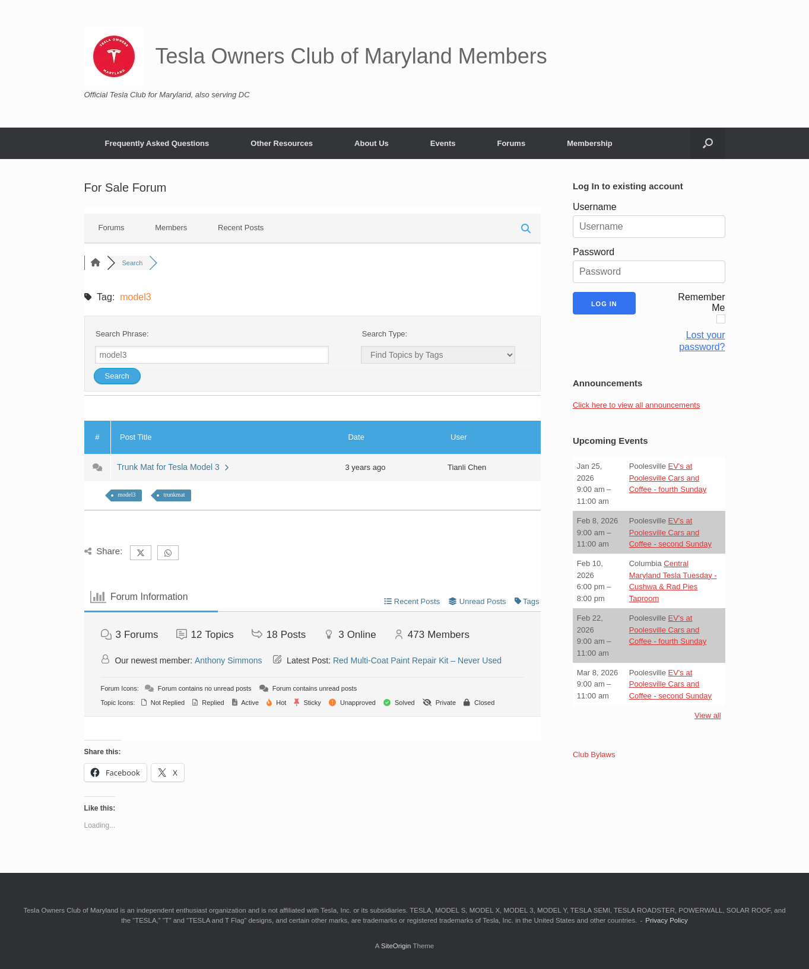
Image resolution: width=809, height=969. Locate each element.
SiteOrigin (396, 945)
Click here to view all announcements (636, 405)
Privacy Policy (666, 920)
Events (443, 143)
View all (707, 715)
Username (595, 207)
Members (171, 227)
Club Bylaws (594, 754)
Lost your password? (702, 341)
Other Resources (281, 143)
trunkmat (174, 494)
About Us (371, 143)
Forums (511, 143)
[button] (707, 143)
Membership (590, 143)
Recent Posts (241, 227)
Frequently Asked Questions (157, 143)
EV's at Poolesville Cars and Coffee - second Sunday (670, 532)
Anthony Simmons (228, 660)
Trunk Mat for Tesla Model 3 (173, 467)
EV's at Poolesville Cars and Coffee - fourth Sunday (668, 478)
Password (593, 252)
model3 (127, 494)
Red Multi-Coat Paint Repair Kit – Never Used (417, 660)
